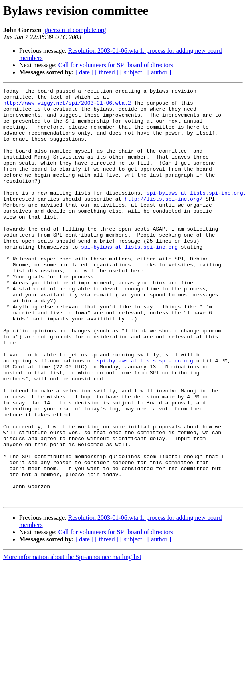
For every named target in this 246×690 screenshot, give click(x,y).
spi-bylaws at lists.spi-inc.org (129, 278)
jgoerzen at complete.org (74, 29)
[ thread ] (107, 72)
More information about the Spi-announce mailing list (72, 639)
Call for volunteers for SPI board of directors (115, 65)
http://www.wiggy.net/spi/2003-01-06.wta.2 (67, 106)
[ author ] (159, 72)
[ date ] (84, 72)
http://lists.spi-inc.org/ (163, 221)
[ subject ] (133, 72)
